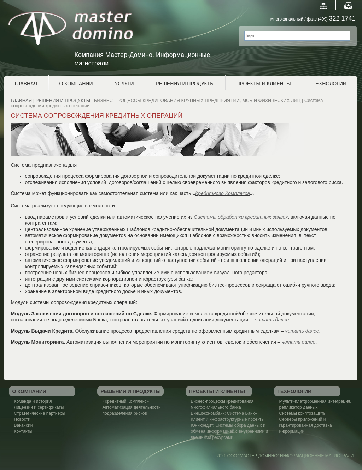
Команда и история (33, 401)
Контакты (23, 431)
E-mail (348, 5)
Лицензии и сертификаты (39, 407)
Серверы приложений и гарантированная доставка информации (305, 425)
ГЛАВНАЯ (25, 83)
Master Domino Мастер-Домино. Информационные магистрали (78, 31)
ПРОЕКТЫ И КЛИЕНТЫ (263, 83)
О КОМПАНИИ (76, 83)
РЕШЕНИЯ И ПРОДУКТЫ (185, 83)
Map (323, 6)
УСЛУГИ (124, 83)
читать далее (272, 319)
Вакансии (23, 425)
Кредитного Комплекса (222, 193)
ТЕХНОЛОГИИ (329, 83)
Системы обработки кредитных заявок (241, 217)
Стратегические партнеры (39, 413)
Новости (22, 419)
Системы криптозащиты (303, 413)
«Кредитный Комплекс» (126, 401)
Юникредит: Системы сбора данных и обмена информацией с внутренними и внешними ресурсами (229, 431)
